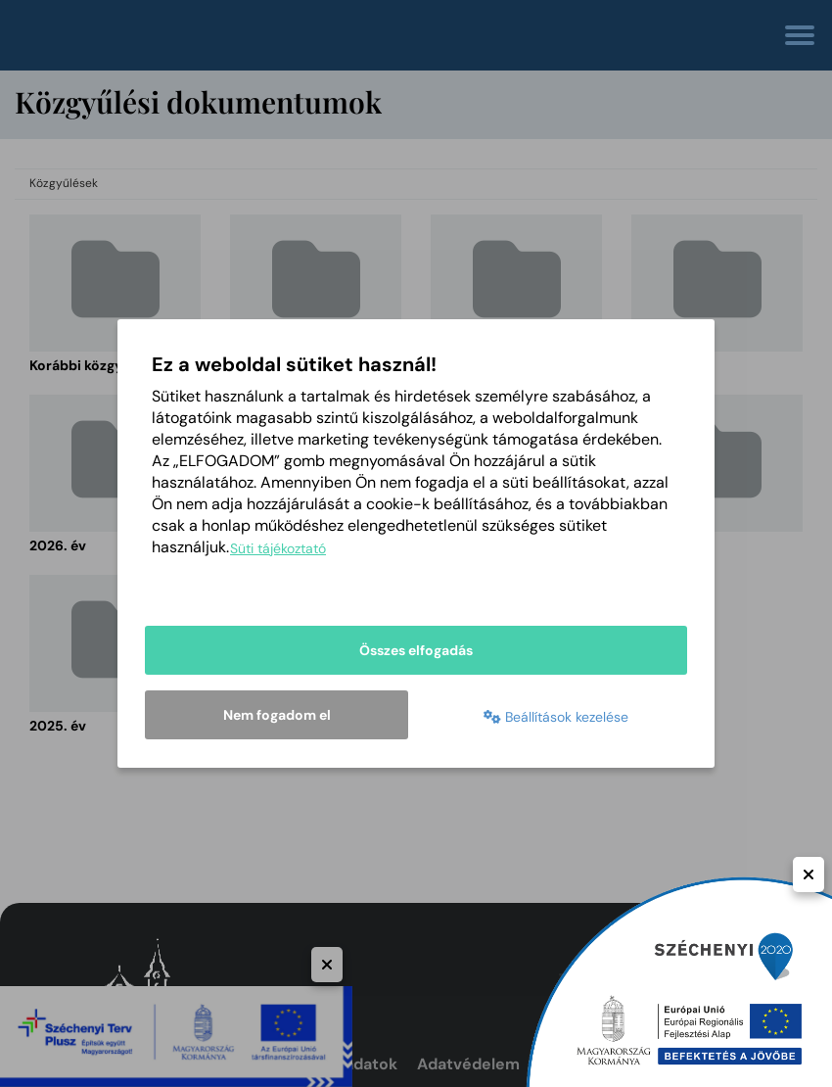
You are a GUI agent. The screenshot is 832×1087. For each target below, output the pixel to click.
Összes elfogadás (416, 650)
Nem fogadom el (277, 715)
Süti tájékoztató (278, 548)
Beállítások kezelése (556, 717)
